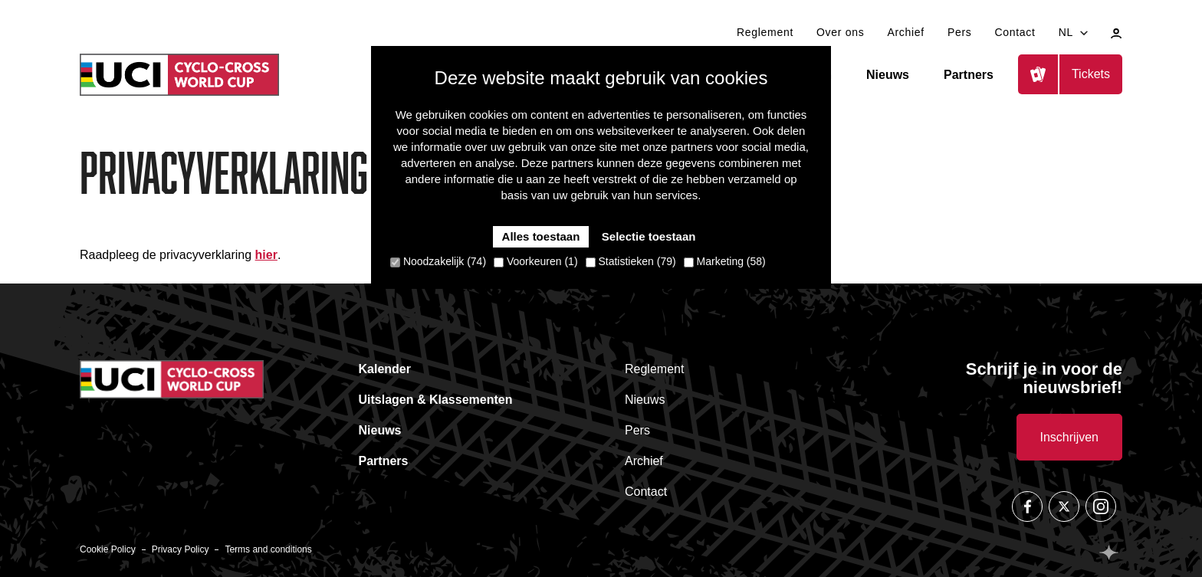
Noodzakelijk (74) (438, 261)
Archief (905, 32)
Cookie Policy (108, 549)
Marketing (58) (725, 261)
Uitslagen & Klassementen (436, 399)
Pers (959, 32)
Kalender (385, 368)
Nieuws (887, 74)
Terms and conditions (268, 549)
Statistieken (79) (631, 261)
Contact (1014, 32)
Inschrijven (1069, 437)
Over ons (840, 32)
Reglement (765, 32)
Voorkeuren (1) (536, 261)
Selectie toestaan (649, 236)
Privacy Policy (180, 549)
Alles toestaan (541, 236)
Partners (968, 74)
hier (266, 254)
